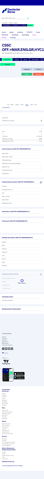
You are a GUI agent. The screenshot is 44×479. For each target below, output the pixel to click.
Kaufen (27, 74)
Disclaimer (4, 340)
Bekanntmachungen (7, 412)
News (34, 35)
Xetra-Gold (5, 459)
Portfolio (23, 25)
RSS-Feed (4, 415)
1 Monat (17, 104)
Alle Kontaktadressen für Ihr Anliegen (12, 465)
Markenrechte (5, 343)
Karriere (4, 452)
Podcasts (4, 417)
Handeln (4, 429)
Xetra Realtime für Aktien (8, 442)
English (15, 23)
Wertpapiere (5, 427)
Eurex (3, 457)
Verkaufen (38, 74)
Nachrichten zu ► (16, 211)
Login (30, 25)
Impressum (4, 338)
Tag (8, 104)
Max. (36, 104)
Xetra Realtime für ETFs (8, 444)
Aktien (11, 32)
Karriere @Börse (6, 445)
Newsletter (4, 23)
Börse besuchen (6, 424)
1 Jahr (26, 104)
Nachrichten (5, 410)
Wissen (4, 37)
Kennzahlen (35, 59)
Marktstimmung (6, 413)
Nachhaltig (25, 35)
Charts (17, 59)
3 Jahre (31, 104)
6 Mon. (22, 104)
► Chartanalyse (6, 107)
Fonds (38, 32)
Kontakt (10, 23)
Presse (4, 454)
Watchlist (16, 25)
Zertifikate (15, 35)
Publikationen (5, 432)
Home (4, 32)
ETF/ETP (29, 32)
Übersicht (7, 59)
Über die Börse (6, 425)
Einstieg (12, 37)
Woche (12, 104)
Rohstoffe (5, 35)
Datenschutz (5, 341)
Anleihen (20, 32)
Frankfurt (7, 64)
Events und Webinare (7, 433)
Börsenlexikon (5, 430)
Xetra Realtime (6, 25)
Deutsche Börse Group (8, 455)
